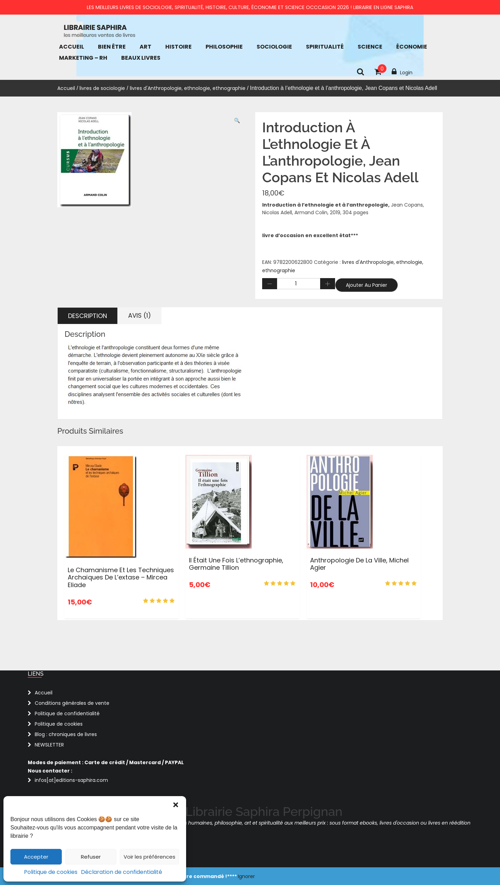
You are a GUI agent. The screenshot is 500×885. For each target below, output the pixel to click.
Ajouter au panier (366, 285)
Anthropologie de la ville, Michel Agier (359, 564)
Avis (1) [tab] (139, 315)
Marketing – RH (83, 58)
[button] (175, 804)
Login (402, 72)
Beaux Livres (140, 58)
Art (145, 47)
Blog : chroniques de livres (66, 734)
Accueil (71, 47)
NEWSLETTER (49, 744)
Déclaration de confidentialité (121, 872)
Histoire (178, 47)
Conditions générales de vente (72, 703)
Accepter (36, 856)
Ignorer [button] (246, 876)
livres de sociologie (102, 88)
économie (411, 47)
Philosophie (224, 47)
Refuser (91, 856)
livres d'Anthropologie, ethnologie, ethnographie (187, 88)
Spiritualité (325, 47)
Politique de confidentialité (67, 713)
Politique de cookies (50, 872)
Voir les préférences (149, 856)
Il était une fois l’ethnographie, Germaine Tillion (236, 564)
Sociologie (274, 47)
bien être (112, 47)
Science (370, 47)
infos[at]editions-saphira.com (71, 780)
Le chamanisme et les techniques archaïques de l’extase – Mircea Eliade (121, 577)
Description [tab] (87, 315)
